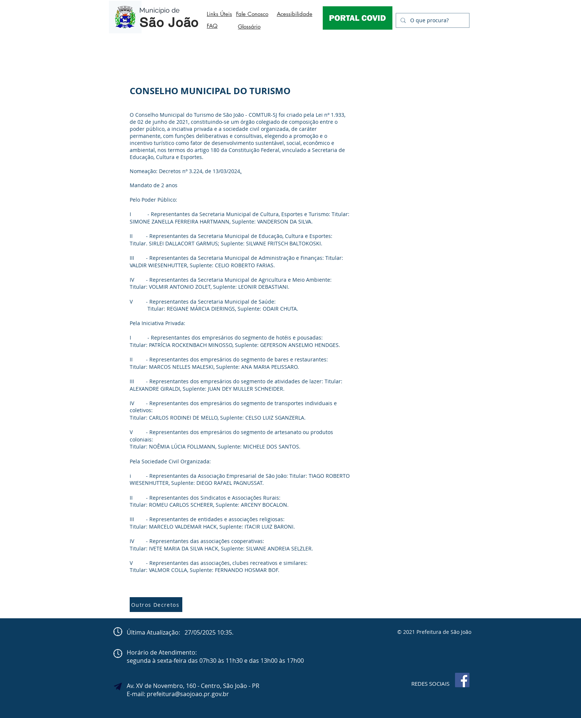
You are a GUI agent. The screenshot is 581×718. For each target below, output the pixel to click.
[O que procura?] (432, 20)
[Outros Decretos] (156, 604)
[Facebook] (462, 680)
